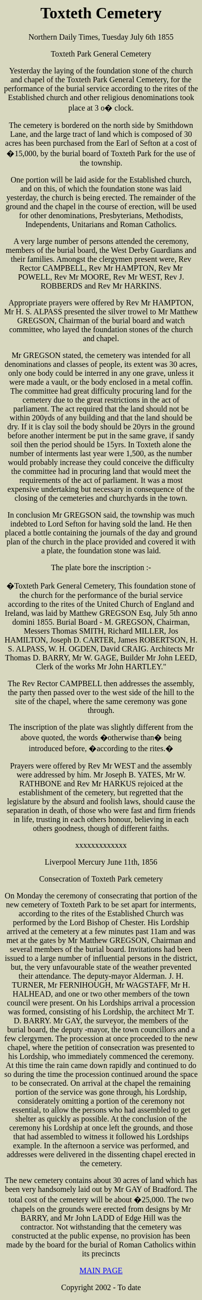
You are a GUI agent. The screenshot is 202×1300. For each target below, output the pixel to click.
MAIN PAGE (101, 1270)
